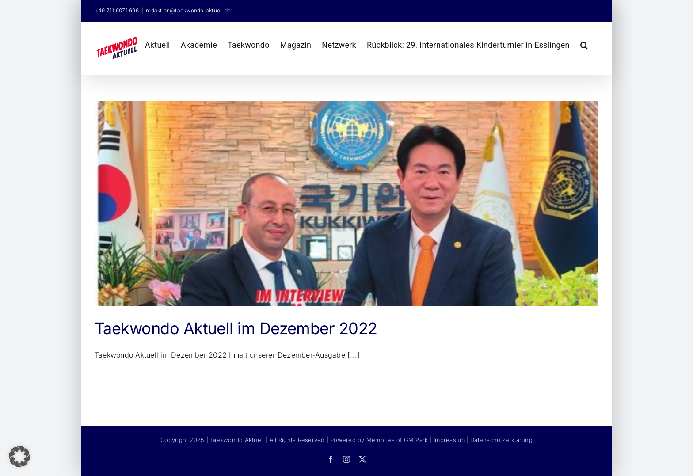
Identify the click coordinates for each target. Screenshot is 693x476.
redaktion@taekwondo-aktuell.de (188, 10)
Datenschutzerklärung (501, 439)
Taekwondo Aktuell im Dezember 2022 (236, 328)
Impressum (449, 439)
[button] (584, 44)
